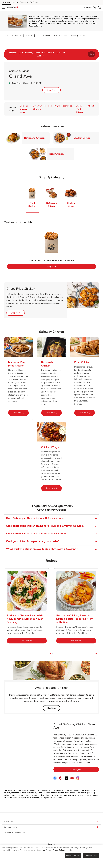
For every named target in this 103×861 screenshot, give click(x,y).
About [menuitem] (91, 105)
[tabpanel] (51, 249)
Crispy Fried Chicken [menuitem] (79, 108)
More (91, 54)
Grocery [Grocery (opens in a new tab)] (6, 2)
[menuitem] (16, 54)
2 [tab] (52, 653)
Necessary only (91, 855)
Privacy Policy (58, 850)
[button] (90, 8)
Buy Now (53, 708)
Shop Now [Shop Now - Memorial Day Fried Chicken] (21, 412)
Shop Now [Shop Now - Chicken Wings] (54, 488)
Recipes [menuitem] (48, 105)
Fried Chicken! (57, 153)
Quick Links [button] (51, 822)
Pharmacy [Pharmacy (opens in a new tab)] (24, 2)
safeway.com (84, 769)
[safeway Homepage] (12, 7)
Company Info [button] (51, 827)
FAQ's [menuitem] (57, 105)
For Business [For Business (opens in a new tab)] (35, 2)
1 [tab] (50, 653)
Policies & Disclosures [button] (51, 832)
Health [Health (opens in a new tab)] (15, 2)
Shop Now (51, 90)
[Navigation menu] (3, 7)
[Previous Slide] (2, 653)
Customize (40, 850)
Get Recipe (34, 640)
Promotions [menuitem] (68, 105)
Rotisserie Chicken (35, 137)
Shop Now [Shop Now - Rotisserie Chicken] (54, 412)
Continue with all (73, 855)
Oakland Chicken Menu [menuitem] (24, 108)
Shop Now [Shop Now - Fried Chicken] (87, 412)
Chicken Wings (83, 137)
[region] (51, 853)
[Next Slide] (101, 653)
